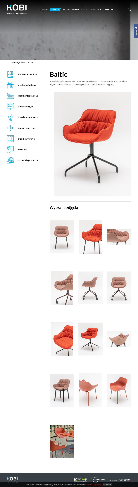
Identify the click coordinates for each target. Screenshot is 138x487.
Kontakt (110, 9)
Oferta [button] (55, 9)
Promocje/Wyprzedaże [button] (75, 9)
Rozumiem (107, 485)
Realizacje (95, 9)
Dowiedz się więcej (94, 485)
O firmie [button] (44, 9)
